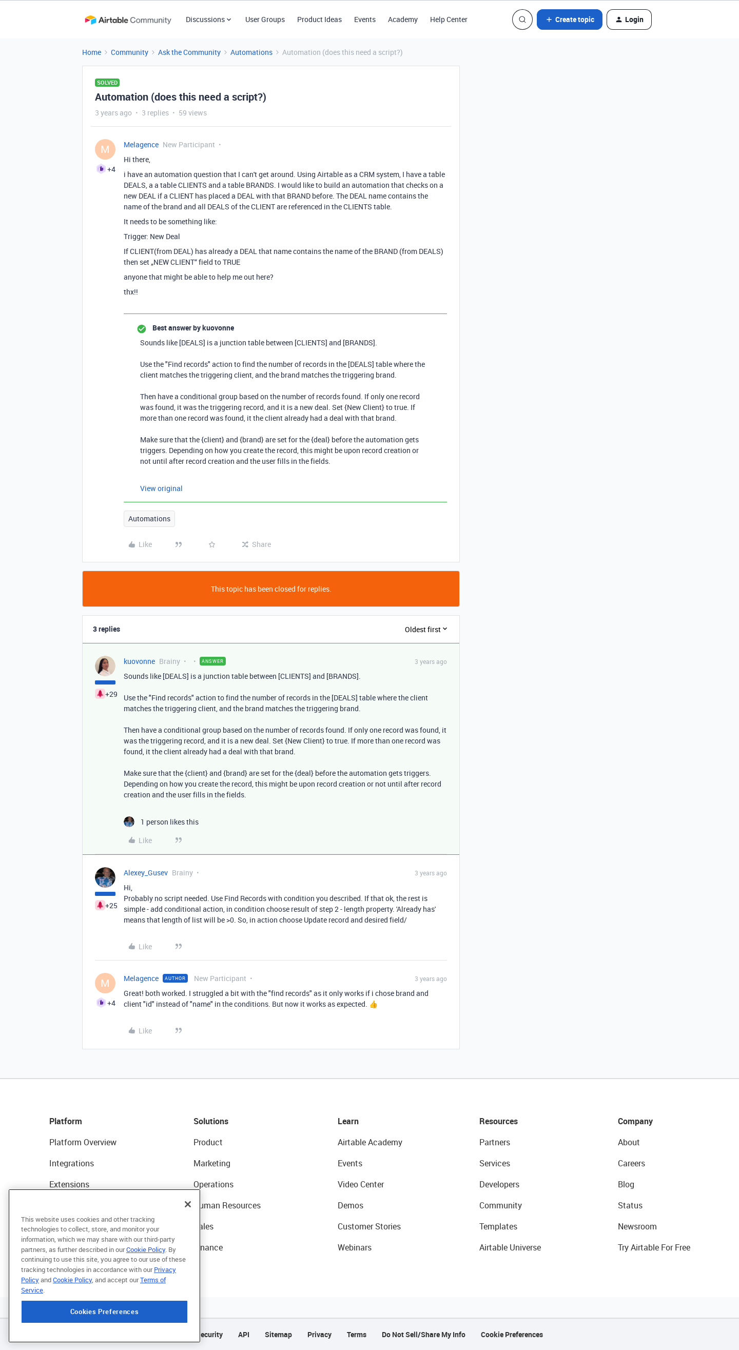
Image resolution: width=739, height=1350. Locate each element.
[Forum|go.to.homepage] (127, 19)
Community (129, 52)
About (629, 1142)
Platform (65, 1121)
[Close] (188, 1240)
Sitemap (278, 1334)
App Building (72, 1205)
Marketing (211, 1163)
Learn (348, 1121)
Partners (494, 1142)
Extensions (69, 1184)
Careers (631, 1163)
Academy (403, 19)
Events (365, 19)
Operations (213, 1184)
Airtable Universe (510, 1247)
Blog (626, 1184)
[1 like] (161, 821)
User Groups (265, 19)
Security (209, 1334)
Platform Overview (82, 1142)
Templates (498, 1226)
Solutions (210, 1121)
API (243, 1334)
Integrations (71, 1163)
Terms (356, 1334)
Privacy (319, 1334)
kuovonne (139, 661)
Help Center (449, 19)
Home (91, 52)
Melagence (141, 144)
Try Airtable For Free (654, 1247)
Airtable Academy (370, 1142)
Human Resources (227, 1205)
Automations (251, 52)
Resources (498, 1121)
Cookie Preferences (512, 1334)
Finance (208, 1247)
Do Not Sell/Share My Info (423, 1334)
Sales (203, 1226)
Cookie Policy (145, 1285)
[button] (569, 19)
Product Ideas (319, 19)
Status (630, 1205)
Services (494, 1163)
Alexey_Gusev (146, 872)
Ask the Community (189, 52)
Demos (350, 1205)
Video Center (361, 1184)
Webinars (355, 1247)
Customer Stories (369, 1226)
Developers (499, 1184)
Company (635, 1121)
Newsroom (637, 1226)
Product (208, 1142)
